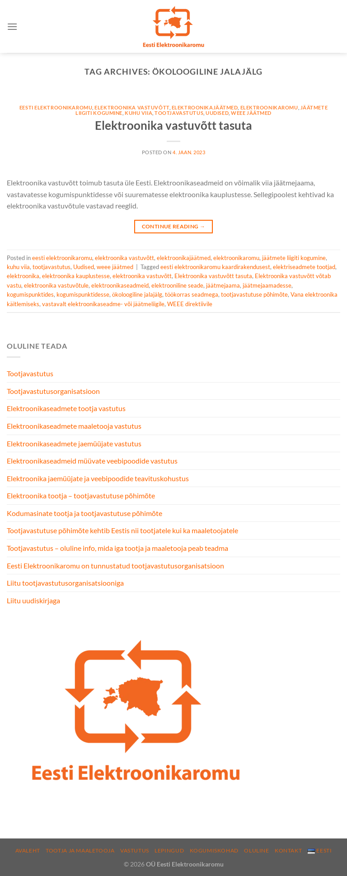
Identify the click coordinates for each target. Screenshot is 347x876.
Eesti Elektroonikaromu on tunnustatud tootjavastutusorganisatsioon (115, 565)
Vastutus (134, 850)
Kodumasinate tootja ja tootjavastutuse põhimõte (84, 513)
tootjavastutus (179, 113)
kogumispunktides (30, 294)
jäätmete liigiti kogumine (294, 257)
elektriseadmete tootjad (304, 266)
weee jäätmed (251, 113)
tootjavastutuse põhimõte (254, 294)
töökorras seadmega (191, 294)
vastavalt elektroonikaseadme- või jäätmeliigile (103, 304)
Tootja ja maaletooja (80, 850)
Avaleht (27, 850)
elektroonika (23, 275)
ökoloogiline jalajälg (137, 294)
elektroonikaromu (269, 107)
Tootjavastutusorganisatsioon (53, 391)
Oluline (256, 850)
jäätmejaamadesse (267, 285)
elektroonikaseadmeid (120, 285)
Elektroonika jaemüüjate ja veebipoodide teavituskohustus (98, 478)
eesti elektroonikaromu (55, 107)
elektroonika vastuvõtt (131, 107)
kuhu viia (138, 113)
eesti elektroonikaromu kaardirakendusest (215, 266)
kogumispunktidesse (82, 294)
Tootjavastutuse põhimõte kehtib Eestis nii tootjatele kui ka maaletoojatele (122, 530)
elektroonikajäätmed (205, 107)
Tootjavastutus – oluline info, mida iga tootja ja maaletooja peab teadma (117, 548)
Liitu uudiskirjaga (33, 600)
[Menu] (12, 26)
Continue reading (174, 226)
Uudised (217, 113)
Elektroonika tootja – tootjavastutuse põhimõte (81, 495)
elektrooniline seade (177, 285)
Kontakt (288, 850)
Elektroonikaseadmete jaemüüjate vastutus (74, 443)
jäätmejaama (223, 285)
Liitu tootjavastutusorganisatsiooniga (65, 582)
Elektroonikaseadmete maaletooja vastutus (74, 425)
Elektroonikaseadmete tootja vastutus (66, 408)
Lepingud (169, 850)
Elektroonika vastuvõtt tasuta (173, 125)
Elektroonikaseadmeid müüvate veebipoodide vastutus (92, 460)
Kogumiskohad (214, 850)
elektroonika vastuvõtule (56, 285)
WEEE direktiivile (189, 304)
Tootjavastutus (30, 373)
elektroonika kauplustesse (76, 275)
